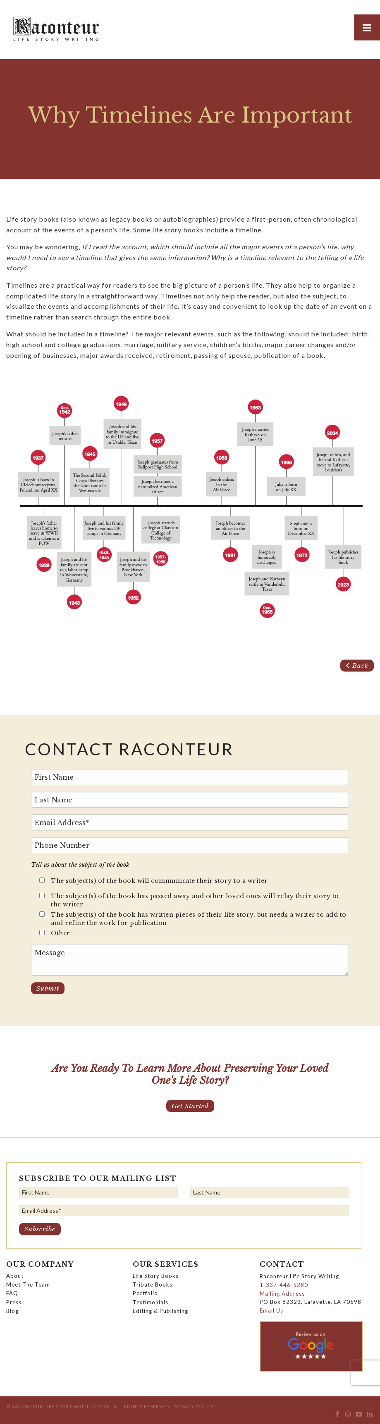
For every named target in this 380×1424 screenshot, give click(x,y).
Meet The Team (28, 1284)
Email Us (271, 1310)
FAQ (12, 1293)
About (15, 1276)
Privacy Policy (193, 1406)
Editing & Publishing (160, 1311)
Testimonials (150, 1302)
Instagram (348, 1416)
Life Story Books (156, 1276)
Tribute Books (152, 1284)
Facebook (337, 1416)
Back (357, 665)
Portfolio (145, 1293)
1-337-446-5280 (284, 1285)
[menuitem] (337, 1416)
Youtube (359, 1416)
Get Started (190, 1106)
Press (14, 1302)
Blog (12, 1311)
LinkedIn (370, 1416)
